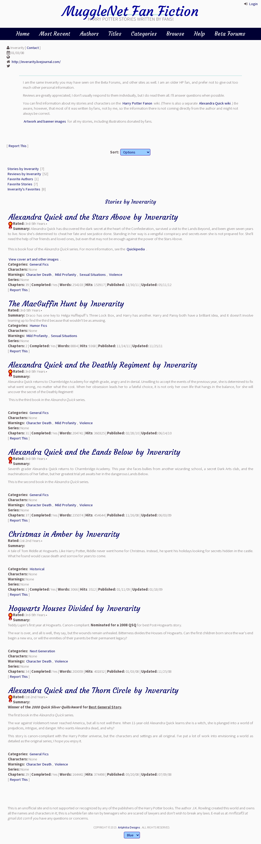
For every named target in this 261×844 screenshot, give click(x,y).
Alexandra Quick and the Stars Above (69, 217)
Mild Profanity (65, 274)
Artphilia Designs (129, 827)
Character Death (38, 274)
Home (23, 33)
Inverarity (161, 217)
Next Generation (42, 651)
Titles (114, 33)
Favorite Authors (20, 179)
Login (253, 4)
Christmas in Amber (40, 534)
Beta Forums (230, 33)
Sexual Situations (93, 274)
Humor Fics (38, 325)
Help (199, 33)
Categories (144, 33)
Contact (33, 47)
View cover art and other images (34, 259)
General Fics (39, 264)
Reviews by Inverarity (24, 174)
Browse (175, 33)
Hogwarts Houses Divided (51, 608)
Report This (17, 146)
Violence (115, 274)
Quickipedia (136, 249)
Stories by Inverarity (23, 168)
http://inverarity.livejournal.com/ (36, 61)
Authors (89, 33)
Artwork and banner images (45, 121)
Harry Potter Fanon (137, 103)
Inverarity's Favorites (23, 189)
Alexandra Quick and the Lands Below (71, 452)
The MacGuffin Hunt (42, 303)
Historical (37, 569)
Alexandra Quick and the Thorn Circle (70, 690)
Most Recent (54, 33)
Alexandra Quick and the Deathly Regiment (79, 365)
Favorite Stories (19, 184)
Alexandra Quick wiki (215, 103)
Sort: (114, 152)
